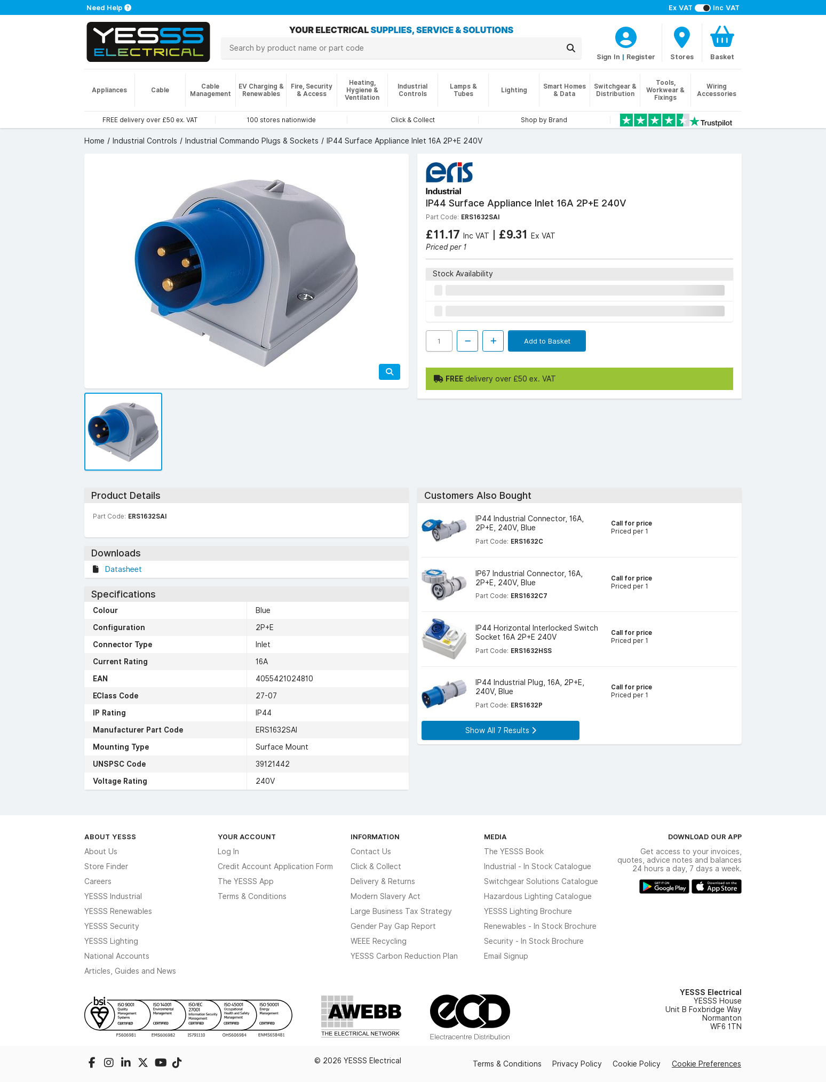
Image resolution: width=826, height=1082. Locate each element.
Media (495, 836)
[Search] (571, 48)
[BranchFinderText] (682, 42)
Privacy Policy (577, 1064)
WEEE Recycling (379, 941)
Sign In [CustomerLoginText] (608, 56)
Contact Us (371, 851)
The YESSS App (246, 881)
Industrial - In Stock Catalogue (537, 866)
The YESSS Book (514, 851)
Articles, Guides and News (130, 971)
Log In (228, 851)
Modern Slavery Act (385, 896)
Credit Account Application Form (275, 866)
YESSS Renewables (118, 911)
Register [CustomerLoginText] (640, 56)
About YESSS (110, 836)
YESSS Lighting (111, 941)
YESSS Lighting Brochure (528, 911)
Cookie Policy (637, 1064)
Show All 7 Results (500, 730)
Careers (98, 881)
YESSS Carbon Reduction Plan (404, 956)
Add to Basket (547, 341)
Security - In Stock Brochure (534, 941)
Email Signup (506, 956)
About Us (100, 851)
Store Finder (106, 866)
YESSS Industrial (113, 896)
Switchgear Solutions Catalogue (541, 881)
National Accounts (116, 956)
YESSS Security (111, 926)
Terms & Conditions (252, 896)
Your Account (247, 836)
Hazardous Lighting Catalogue (538, 896)
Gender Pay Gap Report (393, 926)
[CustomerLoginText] (626, 35)
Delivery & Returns (383, 881)
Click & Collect (376, 866)
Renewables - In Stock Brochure (540, 926)
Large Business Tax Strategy (401, 911)
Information (375, 836)
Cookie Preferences (706, 1064)
